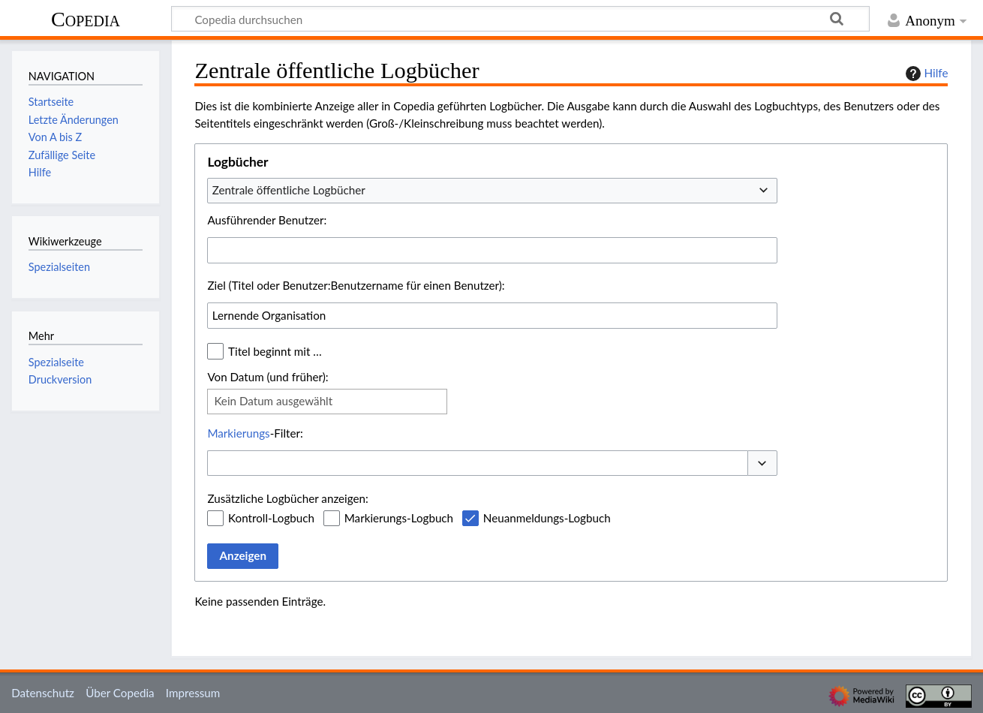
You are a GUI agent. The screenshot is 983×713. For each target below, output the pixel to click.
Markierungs (238, 433)
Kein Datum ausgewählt (273, 401)
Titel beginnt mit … (275, 351)
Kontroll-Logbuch (271, 518)
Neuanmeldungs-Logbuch (547, 518)
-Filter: (254, 433)
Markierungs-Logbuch (398, 518)
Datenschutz (42, 692)
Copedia (85, 19)
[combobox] (492, 190)
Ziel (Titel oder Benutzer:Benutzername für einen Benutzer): (355, 285)
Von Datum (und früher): (267, 377)
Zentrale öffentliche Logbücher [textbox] (288, 190)
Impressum (193, 692)
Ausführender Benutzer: (266, 220)
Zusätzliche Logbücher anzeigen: (287, 498)
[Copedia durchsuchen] (520, 19)
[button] (762, 463)
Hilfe (925, 73)
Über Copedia (120, 692)
